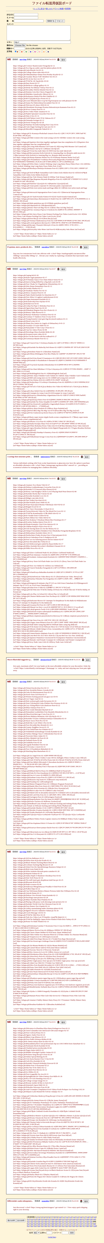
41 (28, 1224)
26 (46, 1222)
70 (60, 1227)
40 (94, 1222)
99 (91, 1229)
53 (70, 1224)
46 (46, 1224)
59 (91, 1224)
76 (80, 1227)
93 (70, 1229)
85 (42, 1229)
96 (80, 1229)
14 (74, 1220)
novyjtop (23, 62)
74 (73, 1227)
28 (53, 1222)
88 (53, 1229)
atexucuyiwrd (46, 662)
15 (78, 1220)
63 (35, 1227)
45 (42, 1224)
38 (87, 1222)
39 (91, 1222)
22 (32, 1222)
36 (80, 1222)
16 (81, 1220)
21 (28, 1222)
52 (67, 1224)
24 (39, 1222)
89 (56, 1229)
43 (35, 1224)
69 (56, 1227)
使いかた (49, 9)
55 (77, 1224)
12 (67, 1220)
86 (46, 1229)
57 (84, 1224)
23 (35, 1222)
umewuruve (45, 459)
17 (84, 1220)
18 (88, 1220)
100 (95, 1229)
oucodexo (45, 250)
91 (63, 1229)
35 (77, 1222)
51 (63, 1224)
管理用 (67, 9)
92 (67, 1229)
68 (53, 1227)
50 (60, 1224)
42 (32, 1224)
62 (32, 1227)
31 (63, 1222)
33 (70, 1222)
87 (49, 1229)
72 (67, 1227)
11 (64, 1220)
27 (49, 1222)
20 (95, 1220)
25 (42, 1222)
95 (77, 1229)
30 (60, 1222)
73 (70, 1227)
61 (28, 1227)
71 (63, 1227)
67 (49, 1227)
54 (73, 1224)
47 (49, 1224)
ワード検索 (59, 9)
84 (39, 1229)
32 (67, 1222)
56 (80, 1224)
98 (87, 1229)
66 (46, 1227)
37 (84, 1222)
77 (84, 1227)
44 (39, 1224)
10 (60, 1220)
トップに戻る (39, 9)
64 (39, 1227)
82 (32, 1229)
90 (60, 1229)
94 (73, 1229)
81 (28, 1229)
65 (42, 1227)
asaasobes (45, 1204)
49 (56, 1224)
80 (94, 1227)
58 (87, 1224)
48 (53, 1224)
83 (35, 1229)
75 (77, 1227)
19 (91, 1220)
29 (56, 1222)
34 (73, 1222)
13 (70, 1220)
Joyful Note (52, 1240)
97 (84, 1229)
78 (87, 1227)
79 (91, 1227)
